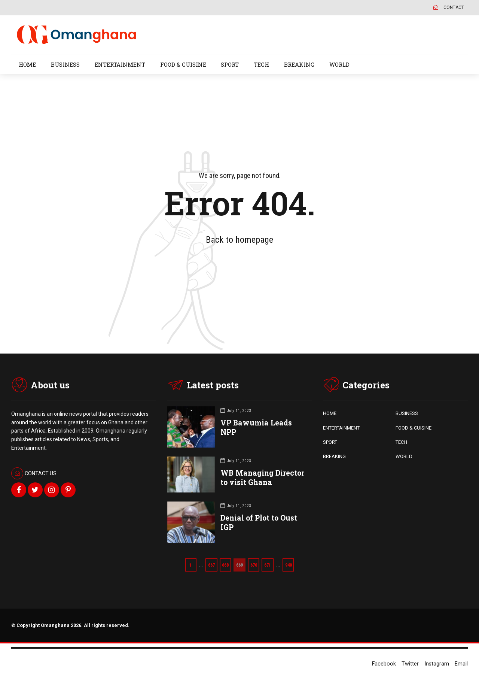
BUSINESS (65, 64)
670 (254, 564)
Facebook (384, 664)
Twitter (410, 664)
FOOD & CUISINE (183, 64)
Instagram (436, 664)
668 (225, 564)
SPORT (230, 64)
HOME (27, 64)
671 (268, 564)
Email (461, 664)
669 (239, 564)
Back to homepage (239, 239)
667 (210, 564)
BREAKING (299, 64)
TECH (261, 64)
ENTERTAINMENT (120, 64)
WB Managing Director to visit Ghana (262, 477)
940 (290, 564)
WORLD (339, 64)
